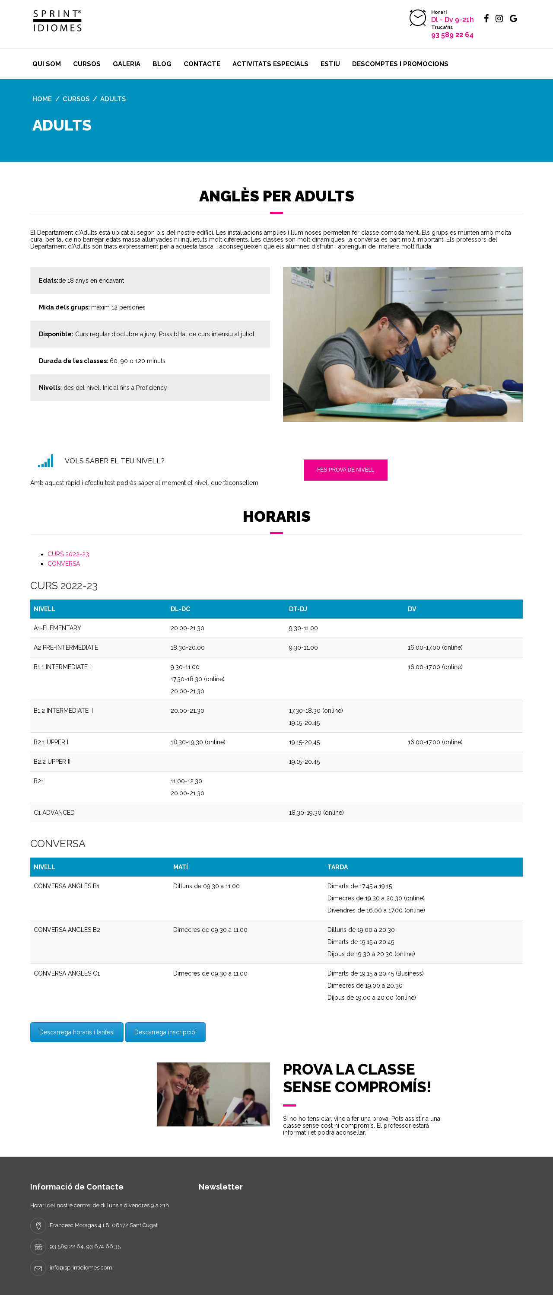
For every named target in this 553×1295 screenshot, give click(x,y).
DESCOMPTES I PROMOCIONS (400, 64)
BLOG (162, 64)
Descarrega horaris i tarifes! (76, 1032)
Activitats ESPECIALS (270, 64)
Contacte (202, 64)
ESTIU (330, 64)
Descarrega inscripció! (165, 1032)
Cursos (87, 64)
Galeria (126, 64)
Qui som (46, 64)
